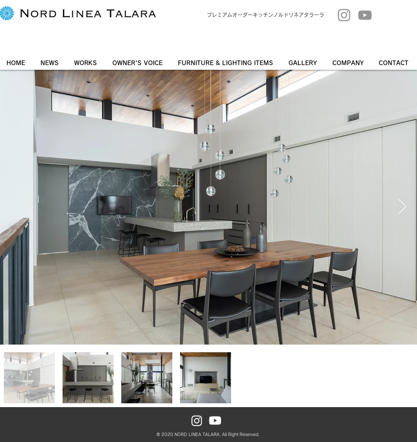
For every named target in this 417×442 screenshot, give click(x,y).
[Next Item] (402, 207)
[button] (304, 63)
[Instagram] (344, 15)
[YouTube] (365, 15)
